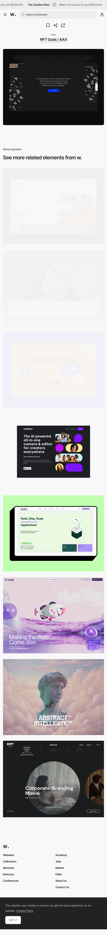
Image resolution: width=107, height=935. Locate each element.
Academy (61, 855)
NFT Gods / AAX (53, 39)
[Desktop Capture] (53, 370)
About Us (61, 880)
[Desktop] (53, 206)
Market (59, 867)
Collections (9, 861)
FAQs (58, 874)
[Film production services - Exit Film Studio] (53, 779)
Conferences (11, 880)
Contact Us (62, 887)
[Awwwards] (13, 14)
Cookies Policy (24, 910)
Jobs (58, 861)
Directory (8, 874)
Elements (8, 867)
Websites (8, 855)
